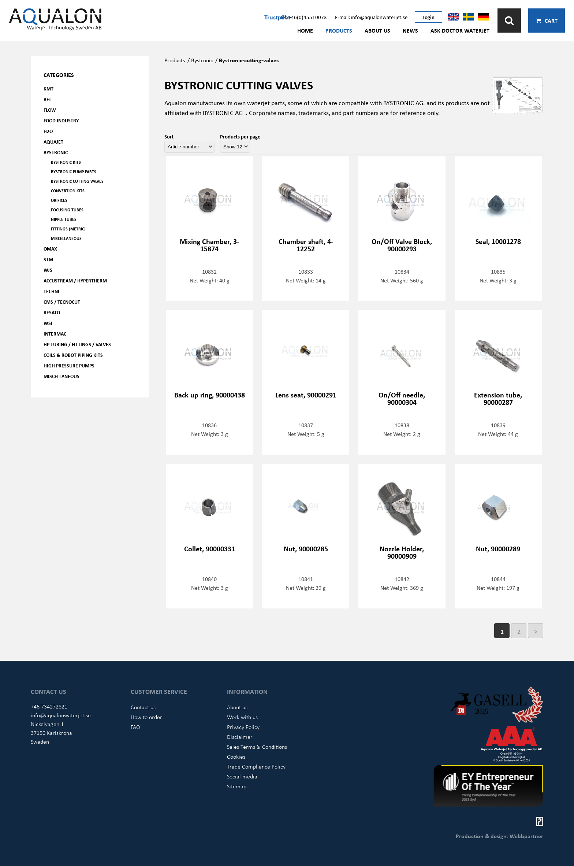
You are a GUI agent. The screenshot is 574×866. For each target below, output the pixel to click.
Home (305, 30)
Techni (51, 291)
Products (338, 30)
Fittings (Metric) (68, 229)
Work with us (242, 717)
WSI (48, 322)
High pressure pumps (69, 365)
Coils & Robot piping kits (73, 354)
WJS (48, 269)
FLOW (50, 109)
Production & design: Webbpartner (499, 836)
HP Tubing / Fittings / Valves (77, 344)
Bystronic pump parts (73, 171)
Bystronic (56, 152)
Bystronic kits (66, 162)
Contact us (143, 707)
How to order (146, 717)
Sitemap (236, 786)
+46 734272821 (49, 706)
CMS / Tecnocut (62, 301)
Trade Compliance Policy (256, 766)
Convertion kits (68, 190)
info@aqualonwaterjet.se (61, 715)
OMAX (50, 248)
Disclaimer (240, 737)
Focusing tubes (67, 209)
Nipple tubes (64, 219)
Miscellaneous (66, 238)
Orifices (59, 200)
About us (377, 30)
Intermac (55, 333)
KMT (48, 88)
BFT (47, 99)
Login (428, 17)
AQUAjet (53, 141)
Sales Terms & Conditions (257, 747)
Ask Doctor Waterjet (459, 30)
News (410, 30)
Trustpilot (277, 16)
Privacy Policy (243, 727)
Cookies (236, 756)
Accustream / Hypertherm (75, 280)
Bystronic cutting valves (77, 181)
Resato (52, 312)
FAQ (135, 727)
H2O (48, 130)
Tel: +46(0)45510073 (303, 17)
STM (48, 259)
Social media (242, 776)
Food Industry (61, 120)
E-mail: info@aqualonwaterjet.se (371, 17)
